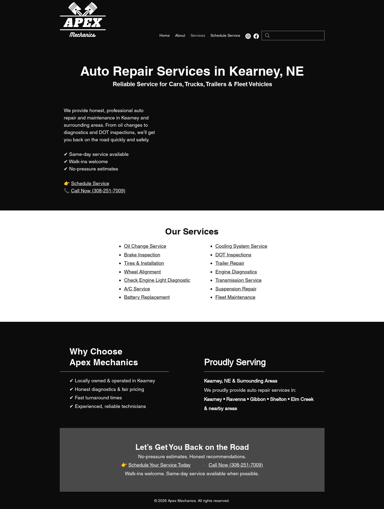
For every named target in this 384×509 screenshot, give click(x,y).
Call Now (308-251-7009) (98, 190)
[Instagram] (248, 36)
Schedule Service (90, 183)
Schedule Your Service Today (159, 465)
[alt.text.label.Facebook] (256, 36)
